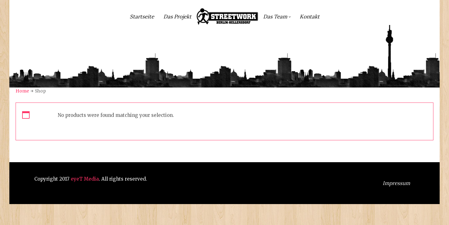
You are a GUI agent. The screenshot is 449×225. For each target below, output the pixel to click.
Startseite (142, 16)
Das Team (275, 16)
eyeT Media (85, 179)
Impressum (396, 183)
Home (22, 91)
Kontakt (310, 16)
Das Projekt (177, 16)
